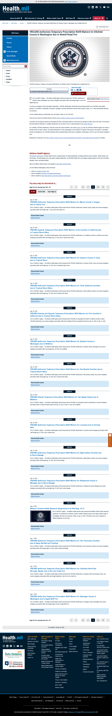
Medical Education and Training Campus (47, 662)
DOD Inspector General (80, 697)
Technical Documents (88, 672)
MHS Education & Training (33, 18)
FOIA (68, 697)
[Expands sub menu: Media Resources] (5, 60)
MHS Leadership (31, 639)
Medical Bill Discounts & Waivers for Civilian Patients (61, 675)
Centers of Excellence (60, 669)
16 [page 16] (83, 187)
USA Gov (58, 701)
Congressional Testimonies (86, 644)
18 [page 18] (93, 187)
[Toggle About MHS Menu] (21, 18)
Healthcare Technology (61, 671)
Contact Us (30, 657)
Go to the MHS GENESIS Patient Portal (103, 646)
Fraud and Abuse (47, 697)
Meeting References (88, 659)
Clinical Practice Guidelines (87, 640)
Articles (9, 38)
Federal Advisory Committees (31, 647)
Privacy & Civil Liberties (61, 680)
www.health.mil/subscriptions (63, 164)
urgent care (80, 127)
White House (69, 701)
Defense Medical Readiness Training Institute (46, 651)
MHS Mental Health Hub (61, 652)
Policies (85, 662)
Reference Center (83, 18)
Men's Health (58, 685)
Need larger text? (102, 27)
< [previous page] (71, 187)
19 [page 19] (98, 187)
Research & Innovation (61, 682)
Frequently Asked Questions (87, 656)
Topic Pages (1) (52, 192)
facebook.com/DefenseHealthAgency (51, 173)
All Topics (57, 641)
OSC (78, 701)
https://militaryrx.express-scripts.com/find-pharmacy (71, 118)
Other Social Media (78, 93)
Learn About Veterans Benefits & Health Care (102, 657)
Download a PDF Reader (74, 712)
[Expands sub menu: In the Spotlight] (5, 51)
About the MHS (15, 18)
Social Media (11, 56)
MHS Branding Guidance (31, 654)
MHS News (69, 18)
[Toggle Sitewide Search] (107, 18)
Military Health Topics (54, 18)
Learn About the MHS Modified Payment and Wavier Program (102, 651)
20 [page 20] (103, 187)
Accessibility (59, 697)
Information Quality (96, 697)
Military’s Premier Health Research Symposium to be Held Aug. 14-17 (57, 508)
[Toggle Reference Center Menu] (90, 18)
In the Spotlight (12, 51)
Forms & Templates (88, 652)
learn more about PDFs (90, 712)
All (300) (33, 192)
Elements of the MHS (32, 641)
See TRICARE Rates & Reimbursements (103, 663)
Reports (85, 669)
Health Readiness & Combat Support (60, 665)
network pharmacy (87, 124)
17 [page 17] (88, 187)
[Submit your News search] (26, 66)
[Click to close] (110, 435)
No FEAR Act (34, 697)
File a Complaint (101, 681)
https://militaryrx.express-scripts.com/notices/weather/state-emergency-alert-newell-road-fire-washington (72, 138)
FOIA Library (86, 650)
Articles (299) (41, 192)
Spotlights (9, 79)
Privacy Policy (23, 697)
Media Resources (105, 99)
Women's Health (59, 687)
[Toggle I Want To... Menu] (102, 18)
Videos (9, 47)
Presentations (86, 664)
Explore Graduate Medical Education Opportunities (101, 676)
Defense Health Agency (38, 156)
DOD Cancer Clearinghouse (58, 644)
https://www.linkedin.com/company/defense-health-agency (56, 176)
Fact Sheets (86, 647)
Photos (9, 43)
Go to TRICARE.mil (102, 639)
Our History (30, 651)
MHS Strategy (31, 644)
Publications (86, 667)
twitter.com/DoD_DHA (43, 171)
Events (8, 73)
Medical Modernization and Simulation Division (47, 666)
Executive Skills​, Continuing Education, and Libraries (46, 657)
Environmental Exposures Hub (59, 655)
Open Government (36, 701)
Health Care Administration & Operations (59, 660)
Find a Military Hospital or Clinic (102, 642)
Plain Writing (48, 701)
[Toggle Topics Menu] (62, 18)
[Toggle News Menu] (74, 18)
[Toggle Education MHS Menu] (43, 18)
